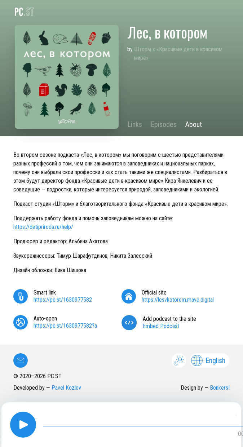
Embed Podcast (161, 326)
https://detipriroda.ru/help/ (43, 227)
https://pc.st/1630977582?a (65, 325)
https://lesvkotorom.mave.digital (178, 299)
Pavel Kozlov (66, 387)
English (208, 360)
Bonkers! (220, 387)
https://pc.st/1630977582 (63, 299)
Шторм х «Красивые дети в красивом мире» (178, 53)
